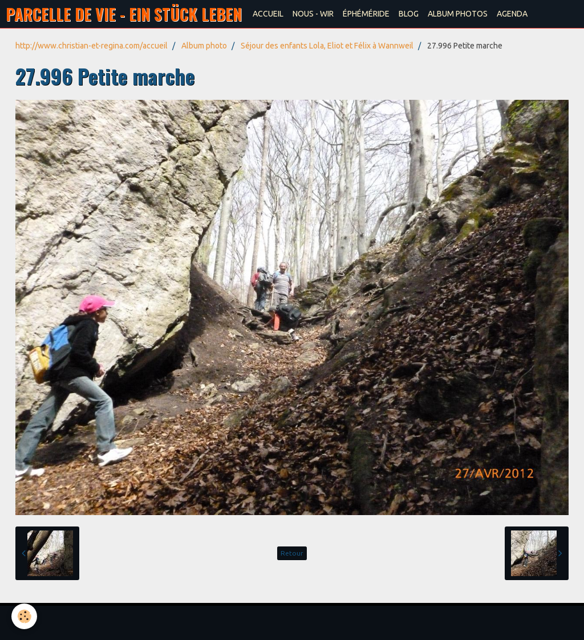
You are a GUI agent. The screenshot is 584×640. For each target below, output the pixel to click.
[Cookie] (24, 616)
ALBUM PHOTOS (458, 13)
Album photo (204, 45)
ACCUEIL (268, 13)
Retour (292, 553)
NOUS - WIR (313, 13)
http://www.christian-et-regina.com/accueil (91, 45)
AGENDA (512, 13)
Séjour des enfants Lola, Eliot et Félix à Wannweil (327, 45)
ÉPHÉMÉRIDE (366, 13)
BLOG (409, 13)
